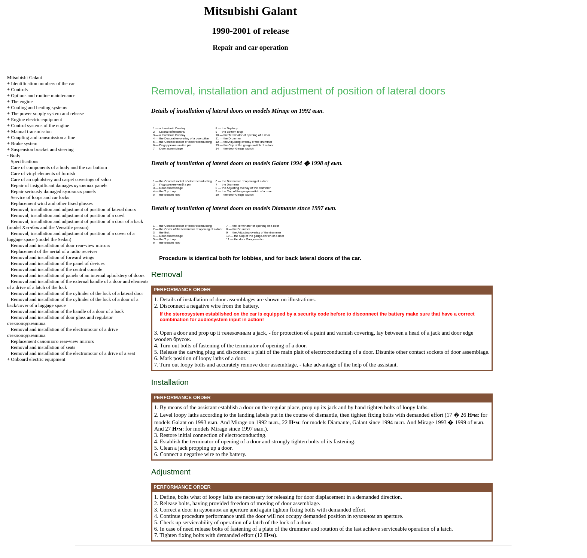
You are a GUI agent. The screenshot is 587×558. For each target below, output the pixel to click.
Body (15, 155)
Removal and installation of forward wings (52, 257)
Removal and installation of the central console (57, 269)
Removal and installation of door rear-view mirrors (60, 245)
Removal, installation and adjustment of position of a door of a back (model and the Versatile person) (75, 224)
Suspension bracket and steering (42, 149)
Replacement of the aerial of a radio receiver (54, 251)
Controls (19, 89)
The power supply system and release (47, 113)
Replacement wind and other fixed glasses (52, 203)
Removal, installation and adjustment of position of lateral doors (73, 209)
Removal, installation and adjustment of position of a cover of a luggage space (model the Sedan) (71, 236)
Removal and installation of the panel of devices (58, 263)
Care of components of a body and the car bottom (59, 167)
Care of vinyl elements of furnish (43, 173)
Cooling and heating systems (39, 107)
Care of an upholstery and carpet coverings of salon (61, 179)
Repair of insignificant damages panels (59, 185)
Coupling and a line (43, 137)
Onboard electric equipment (38, 359)
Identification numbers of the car (42, 83)
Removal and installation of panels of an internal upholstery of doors (78, 275)
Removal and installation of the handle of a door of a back (67, 311)
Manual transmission (31, 131)
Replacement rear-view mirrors (52, 341)
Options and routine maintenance (43, 95)
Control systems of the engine (40, 125)
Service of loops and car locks (40, 197)
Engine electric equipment (36, 119)
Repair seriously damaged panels (53, 191)
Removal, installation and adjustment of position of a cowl (68, 215)
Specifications (25, 161)
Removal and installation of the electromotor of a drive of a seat (73, 353)
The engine (22, 101)
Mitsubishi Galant (24, 77)
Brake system (24, 143)
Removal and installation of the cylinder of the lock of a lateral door (77, 293)
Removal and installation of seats (43, 347)
